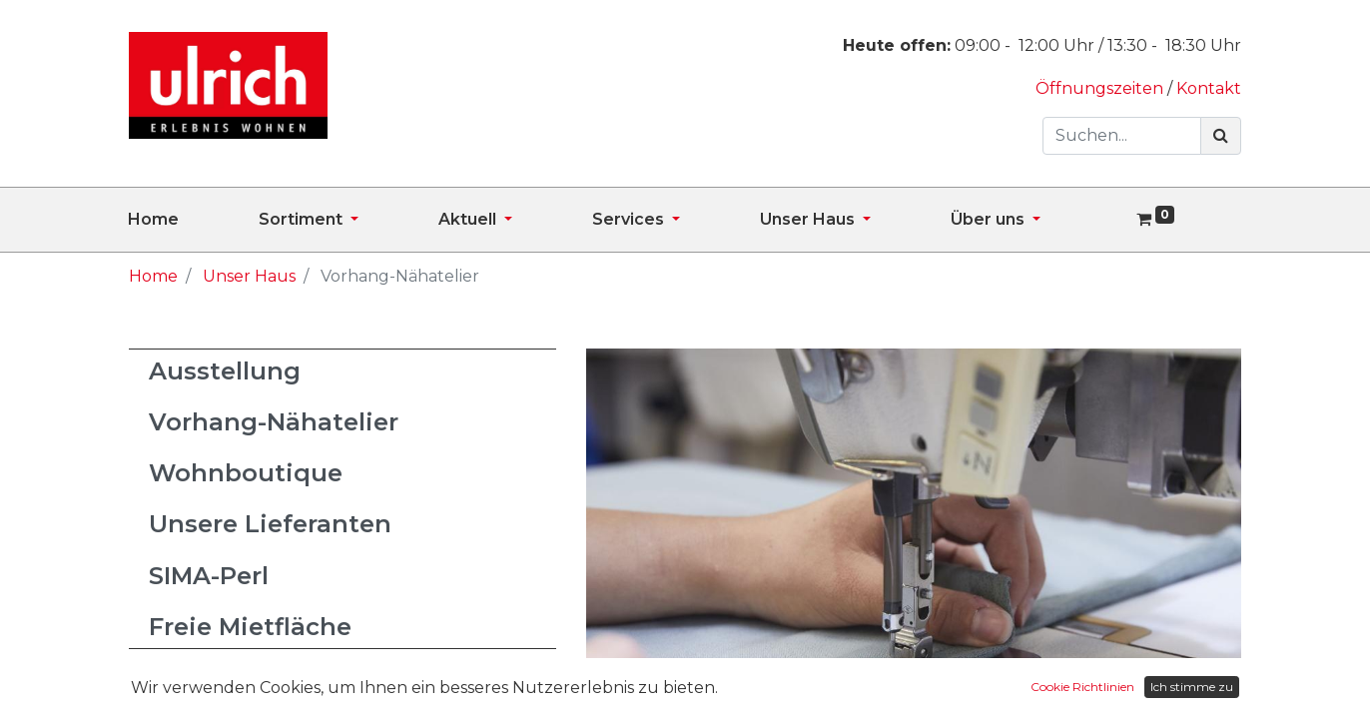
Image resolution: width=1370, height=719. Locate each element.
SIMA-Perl (209, 575)
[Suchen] (1220, 136)
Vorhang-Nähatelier (273, 421)
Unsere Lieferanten (270, 523)
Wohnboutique (245, 472)
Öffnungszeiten (1101, 88)
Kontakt (1208, 88)
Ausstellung (225, 371)
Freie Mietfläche (250, 626)
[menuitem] (193, 220)
